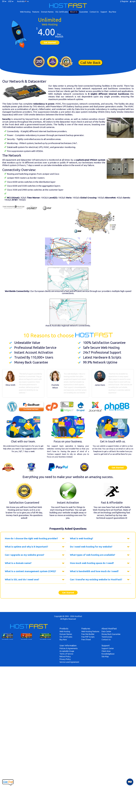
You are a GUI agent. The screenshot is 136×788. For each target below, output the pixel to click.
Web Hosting (25, 12)
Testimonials (107, 637)
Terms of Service (66, 654)
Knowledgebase (108, 654)
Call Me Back (90, 63)
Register (125, 1)
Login (133, 1)
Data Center (106, 631)
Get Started (50, 42)
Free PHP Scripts (88, 637)
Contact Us (94, 12)
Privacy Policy (65, 659)
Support (104, 12)
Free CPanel (86, 640)
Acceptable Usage (67, 651)
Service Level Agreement (69, 662)
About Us (74, 12)
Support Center (108, 648)
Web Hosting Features (90, 631)
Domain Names (47, 12)
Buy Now (112, 12)
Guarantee (83, 12)
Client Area (106, 651)
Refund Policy (65, 656)
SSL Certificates (61, 12)
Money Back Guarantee (111, 634)
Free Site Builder (87, 634)
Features (35, 12)
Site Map (105, 656)
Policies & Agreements (69, 648)
